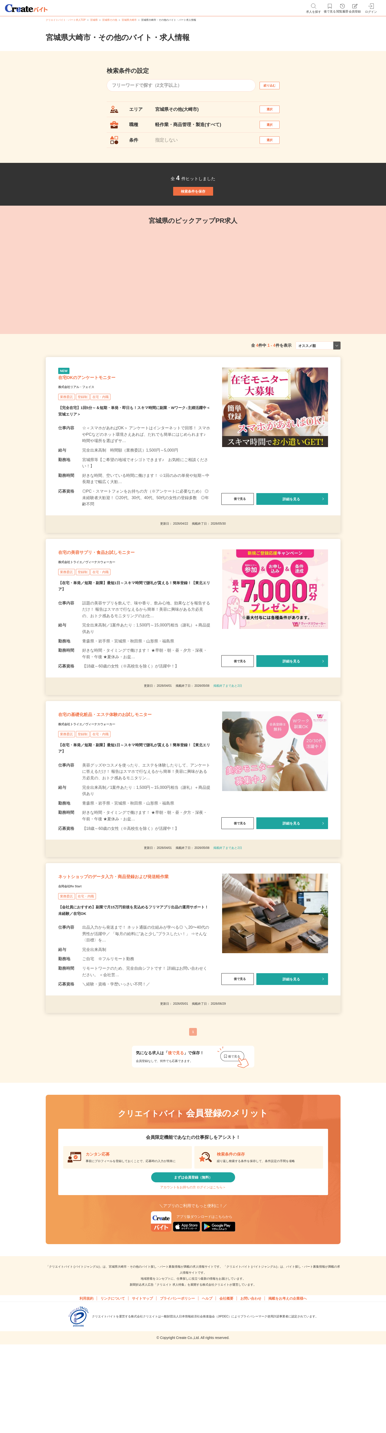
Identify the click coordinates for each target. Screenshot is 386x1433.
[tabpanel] (161, 299)
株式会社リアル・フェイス (85, 420)
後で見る (238, 532)
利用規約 (86, 1384)
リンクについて (112, 1384)
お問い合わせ (250, 1384)
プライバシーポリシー (177, 1384)
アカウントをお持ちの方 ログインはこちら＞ (193, 1269)
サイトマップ (142, 1384)
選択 (274, 112)
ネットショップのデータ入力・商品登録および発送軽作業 (131, 941)
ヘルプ (207, 1384)
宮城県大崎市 (129, 20)
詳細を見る (291, 532)
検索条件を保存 (193, 210)
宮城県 (94, 20)
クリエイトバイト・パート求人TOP (66, 20)
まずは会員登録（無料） (193, 1254)
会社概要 (226, 1384)
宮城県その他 (109, 20)
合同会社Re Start (75, 958)
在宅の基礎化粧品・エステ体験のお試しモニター (131, 764)
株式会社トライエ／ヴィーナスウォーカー (101, 604)
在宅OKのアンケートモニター (103, 407)
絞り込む (274, 85)
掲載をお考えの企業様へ (287, 1384)
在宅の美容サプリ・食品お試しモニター (117, 592)
